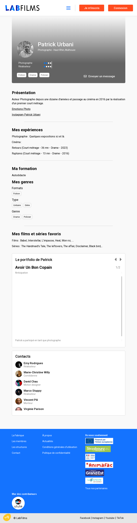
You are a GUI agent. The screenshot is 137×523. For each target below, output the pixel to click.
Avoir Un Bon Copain (33, 267)
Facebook (85, 518)
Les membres (19, 441)
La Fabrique (18, 435)
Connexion (120, 8)
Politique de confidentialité (56, 453)
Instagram (97, 518)
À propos (47, 435)
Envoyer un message (99, 76)
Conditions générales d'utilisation (59, 447)
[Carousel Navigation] (116, 260)
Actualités (47, 441)
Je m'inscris (91, 8)
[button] (7, 517)
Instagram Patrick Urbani (26, 114)
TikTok (120, 518)
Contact (16, 453)
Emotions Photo (21, 109)
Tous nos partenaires (96, 488)
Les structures (19, 447)
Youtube (109, 518)
